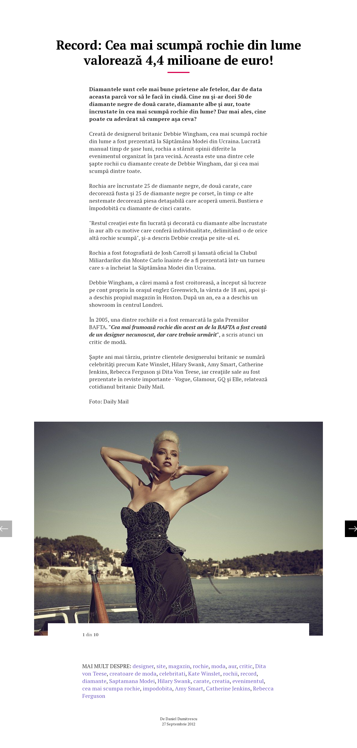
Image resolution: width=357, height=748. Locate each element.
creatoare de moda (132, 673)
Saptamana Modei (132, 681)
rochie (200, 666)
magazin (179, 666)
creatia (221, 681)
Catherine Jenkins (228, 688)
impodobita (157, 688)
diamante (94, 681)
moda (218, 666)
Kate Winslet (204, 673)
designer (143, 666)
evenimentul (248, 681)
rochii (230, 673)
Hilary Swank (174, 681)
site (161, 666)
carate (201, 681)
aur (232, 666)
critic (245, 666)
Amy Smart (189, 688)
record (248, 673)
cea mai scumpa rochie (111, 688)
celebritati (172, 673)
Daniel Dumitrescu (181, 718)
